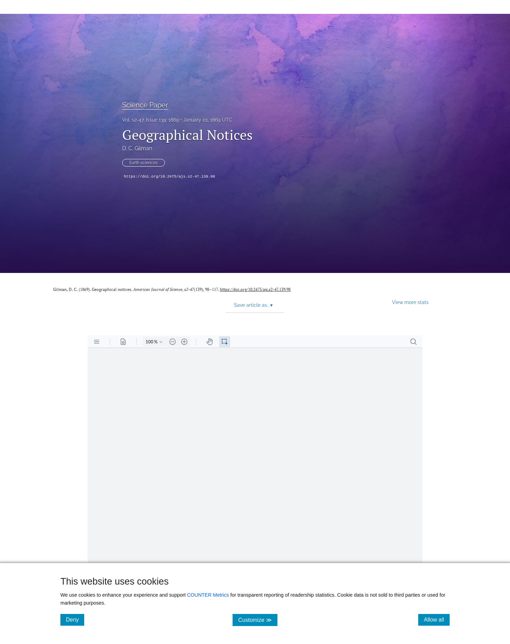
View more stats (410, 302)
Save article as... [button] (253, 305)
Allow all (437, 619)
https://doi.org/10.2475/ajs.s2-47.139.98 (169, 176)
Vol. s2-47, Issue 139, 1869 (150, 120)
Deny (75, 619)
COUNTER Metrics (208, 595)
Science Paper (145, 105)
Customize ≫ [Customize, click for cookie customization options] (257, 619)
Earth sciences (143, 162)
